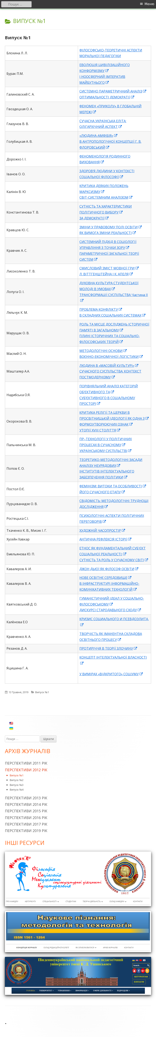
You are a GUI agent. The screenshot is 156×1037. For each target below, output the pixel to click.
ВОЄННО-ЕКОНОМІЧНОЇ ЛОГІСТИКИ (111, 356)
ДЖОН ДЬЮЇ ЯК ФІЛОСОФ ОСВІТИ (109, 569)
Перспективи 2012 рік (26, 769)
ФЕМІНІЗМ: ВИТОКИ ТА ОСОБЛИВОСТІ (112, 486)
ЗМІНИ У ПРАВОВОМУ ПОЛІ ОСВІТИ (110, 227)
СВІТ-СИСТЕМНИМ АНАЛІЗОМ (106, 197)
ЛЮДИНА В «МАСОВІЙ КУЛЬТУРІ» (109, 365)
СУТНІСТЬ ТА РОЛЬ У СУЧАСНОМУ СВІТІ (113, 560)
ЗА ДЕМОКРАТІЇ (94, 218)
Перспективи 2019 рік (26, 830)
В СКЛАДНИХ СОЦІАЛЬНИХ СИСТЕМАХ (112, 315)
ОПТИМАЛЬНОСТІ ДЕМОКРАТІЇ (107, 97)
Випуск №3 (16, 785)
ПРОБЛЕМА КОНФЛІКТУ (100, 309)
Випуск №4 (16, 789)
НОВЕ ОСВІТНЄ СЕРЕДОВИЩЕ (105, 577)
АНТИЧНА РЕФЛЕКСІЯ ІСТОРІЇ (105, 539)
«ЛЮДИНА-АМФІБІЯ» (98, 135)
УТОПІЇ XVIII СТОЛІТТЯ (100, 430)
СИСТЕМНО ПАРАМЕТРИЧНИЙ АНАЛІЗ (113, 91)
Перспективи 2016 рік (26, 817)
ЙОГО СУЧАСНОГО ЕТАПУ (102, 492)
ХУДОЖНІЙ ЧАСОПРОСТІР (102, 530)
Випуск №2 (16, 780)
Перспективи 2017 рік (26, 824)
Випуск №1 (18, 37)
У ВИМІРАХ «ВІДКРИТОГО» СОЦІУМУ (111, 674)
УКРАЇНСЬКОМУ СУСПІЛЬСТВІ (105, 451)
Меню (149, 4)
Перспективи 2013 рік (26, 797)
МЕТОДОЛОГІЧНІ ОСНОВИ (103, 351)
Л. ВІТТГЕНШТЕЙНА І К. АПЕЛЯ (106, 274)
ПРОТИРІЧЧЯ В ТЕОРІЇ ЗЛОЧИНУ (108, 648)
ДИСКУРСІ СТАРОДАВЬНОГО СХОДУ (110, 610)
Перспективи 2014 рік (26, 804)
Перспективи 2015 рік (26, 810)
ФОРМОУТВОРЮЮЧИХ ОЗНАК (106, 424)
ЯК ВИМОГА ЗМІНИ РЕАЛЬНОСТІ (107, 233)
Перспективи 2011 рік (26, 763)
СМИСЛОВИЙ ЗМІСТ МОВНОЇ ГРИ (109, 268)
